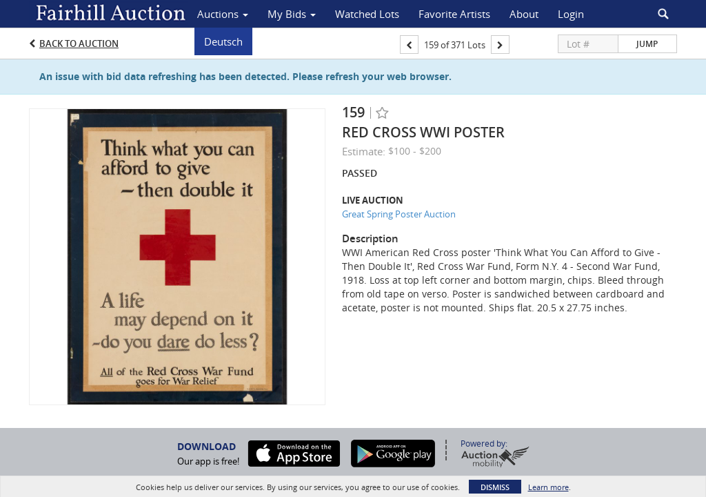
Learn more (548, 487)
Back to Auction (79, 43)
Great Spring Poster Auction (399, 214)
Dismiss (495, 487)
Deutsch (223, 41)
